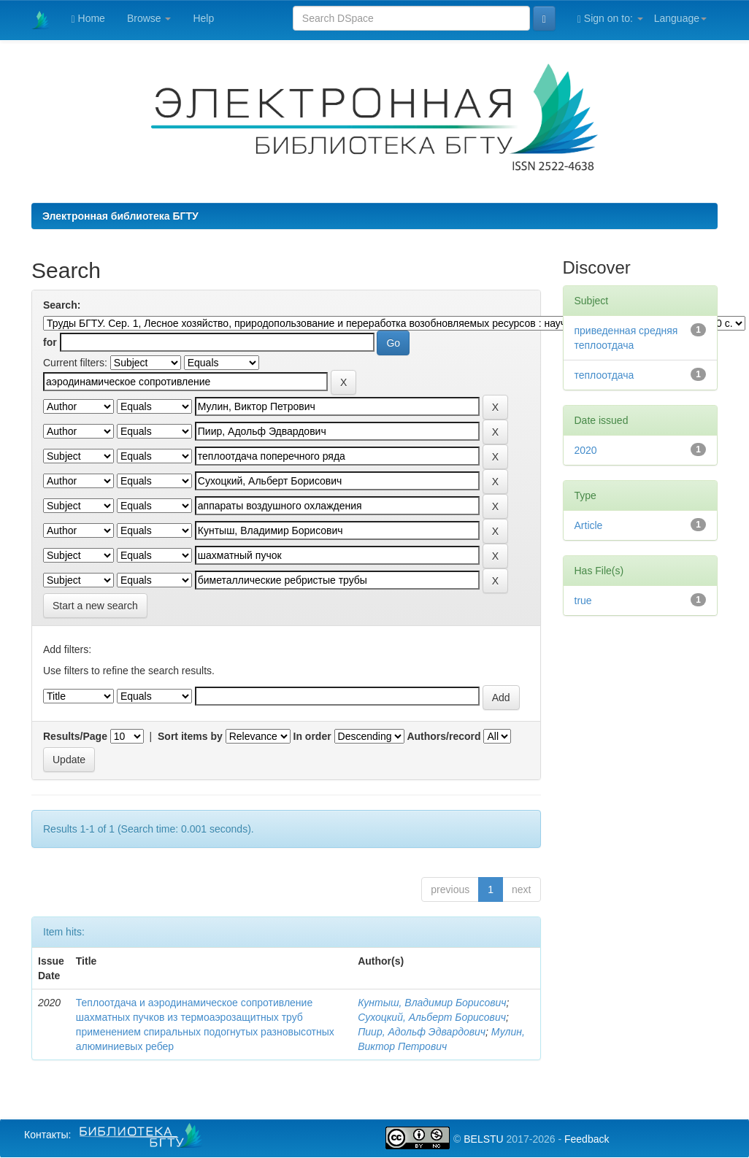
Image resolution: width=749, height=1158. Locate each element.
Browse (149, 18)
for (50, 342)
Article (589, 525)
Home (88, 18)
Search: (61, 305)
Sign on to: (610, 18)
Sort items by (190, 736)
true (583, 600)
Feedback (586, 1139)
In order (312, 736)
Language (680, 18)
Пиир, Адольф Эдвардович (421, 1032)
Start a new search (95, 605)
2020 (586, 450)
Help (203, 18)
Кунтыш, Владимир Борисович (432, 1002)
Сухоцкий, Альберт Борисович (432, 1017)
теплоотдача (604, 375)
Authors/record (443, 736)
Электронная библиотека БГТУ (120, 216)
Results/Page (75, 736)
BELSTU (483, 1139)
